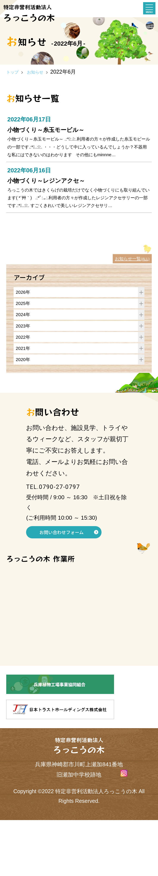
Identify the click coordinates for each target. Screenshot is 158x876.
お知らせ (42, 72)
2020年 (80, 412)
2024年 (80, 357)
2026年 (80, 330)
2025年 (80, 343)
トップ (14, 72)
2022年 (80, 385)
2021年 (80, 398)
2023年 (80, 371)
